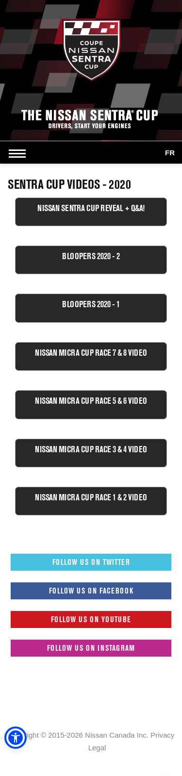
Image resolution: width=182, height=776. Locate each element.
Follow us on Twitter (91, 562)
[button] (15, 737)
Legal (97, 747)
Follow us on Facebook (91, 590)
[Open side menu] (19, 153)
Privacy (162, 735)
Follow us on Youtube (91, 619)
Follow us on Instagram (91, 648)
